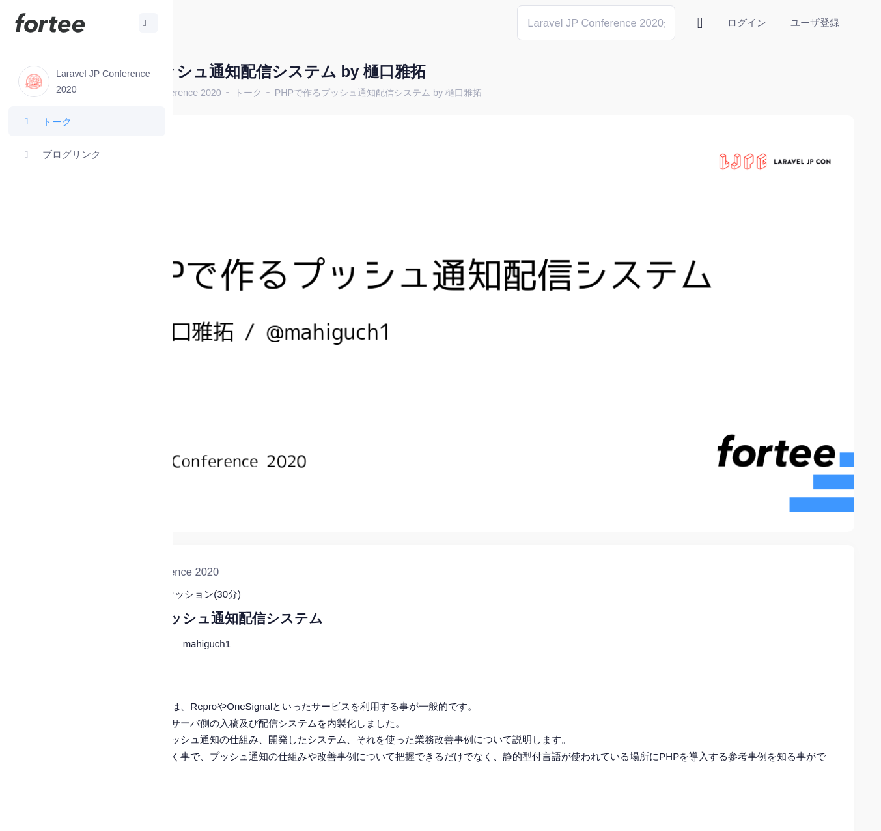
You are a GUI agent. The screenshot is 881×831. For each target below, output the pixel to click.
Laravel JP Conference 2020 (300, 92)
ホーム (215, 92)
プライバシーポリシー (803, 811)
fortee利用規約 (702, 811)
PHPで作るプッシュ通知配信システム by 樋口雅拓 (516, 92)
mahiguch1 (345, 570)
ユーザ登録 (814, 22)
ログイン (746, 22)
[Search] (596, 22)
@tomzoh (427, 811)
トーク (386, 92)
